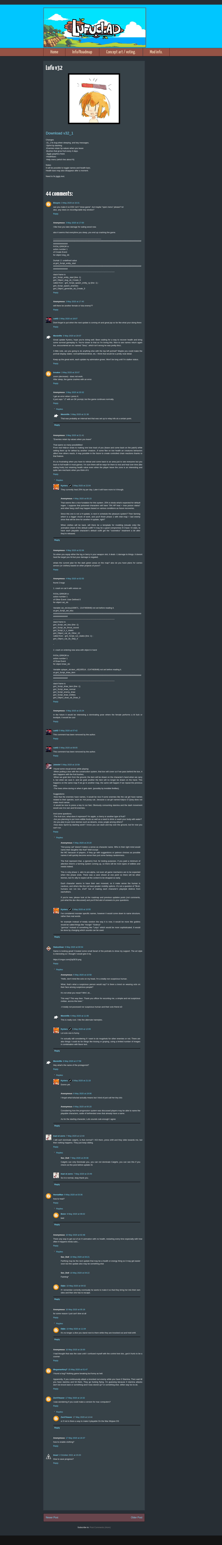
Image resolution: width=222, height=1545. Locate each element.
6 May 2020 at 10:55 (81, 909)
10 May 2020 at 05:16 (75, 1309)
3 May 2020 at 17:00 (75, 223)
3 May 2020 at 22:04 (81, 485)
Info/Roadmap (82, 52)
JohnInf (56, 764)
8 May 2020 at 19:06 (82, 1093)
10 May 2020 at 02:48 (75, 1235)
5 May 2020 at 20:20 (82, 843)
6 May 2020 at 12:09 (81, 1029)
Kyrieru (64, 485)
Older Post (136, 1517)
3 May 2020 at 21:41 (75, 435)
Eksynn (56, 203)
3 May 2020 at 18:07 (68, 318)
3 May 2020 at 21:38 (79, 414)
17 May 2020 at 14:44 (82, 1417)
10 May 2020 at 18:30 (75, 1349)
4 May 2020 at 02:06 (75, 550)
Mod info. (156, 52)
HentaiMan (58, 1194)
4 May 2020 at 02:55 (75, 578)
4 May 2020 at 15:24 (75, 711)
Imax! (55, 1455)
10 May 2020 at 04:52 (76, 1286)
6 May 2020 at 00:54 (74, 947)
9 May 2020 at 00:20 (82, 1106)
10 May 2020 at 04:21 (80, 1257)
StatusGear (58, 947)
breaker (56, 372)
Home (54, 52)
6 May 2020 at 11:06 (79, 1016)
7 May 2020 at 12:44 (75, 1136)
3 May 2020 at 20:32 (75, 392)
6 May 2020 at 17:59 (72, 1061)
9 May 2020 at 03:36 (73, 1194)
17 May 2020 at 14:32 (75, 1398)
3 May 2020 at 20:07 (72, 336)
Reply (55, 214)
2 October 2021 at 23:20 (70, 1455)
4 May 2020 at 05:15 (82, 498)
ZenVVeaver (59, 1398)
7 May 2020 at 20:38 (79, 1158)
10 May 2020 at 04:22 (80, 1273)
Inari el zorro (59, 1136)
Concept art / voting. (121, 52)
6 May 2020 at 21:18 (81, 1080)
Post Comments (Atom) (100, 1527)
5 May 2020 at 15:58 (70, 764)
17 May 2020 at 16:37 (75, 1438)
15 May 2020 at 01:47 (78, 1369)
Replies (59, 409)
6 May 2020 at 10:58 (82, 975)
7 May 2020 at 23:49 (83, 1174)
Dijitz (63, 1286)
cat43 (55, 318)
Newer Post (52, 1517)
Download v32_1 (59, 133)
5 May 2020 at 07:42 (68, 730)
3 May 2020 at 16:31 (70, 203)
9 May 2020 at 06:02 (76, 1214)
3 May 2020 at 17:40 (75, 301)
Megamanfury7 (60, 1369)
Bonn (63, 1214)
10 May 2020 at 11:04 (76, 1329)
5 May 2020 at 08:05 (68, 748)
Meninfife (57, 336)
